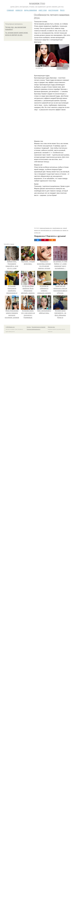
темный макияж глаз (57, 228)
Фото (62, 10)
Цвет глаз (43, 10)
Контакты (29, 327)
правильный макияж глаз (46, 228)
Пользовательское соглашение (38, 327)
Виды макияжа (30, 10)
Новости (18, 10)
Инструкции (53, 10)
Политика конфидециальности (33, 329)
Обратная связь (51, 327)
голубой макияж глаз (57, 230)
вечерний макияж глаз (46, 230)
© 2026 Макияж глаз (10, 327)
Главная (10, 10)
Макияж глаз (37, 3)
